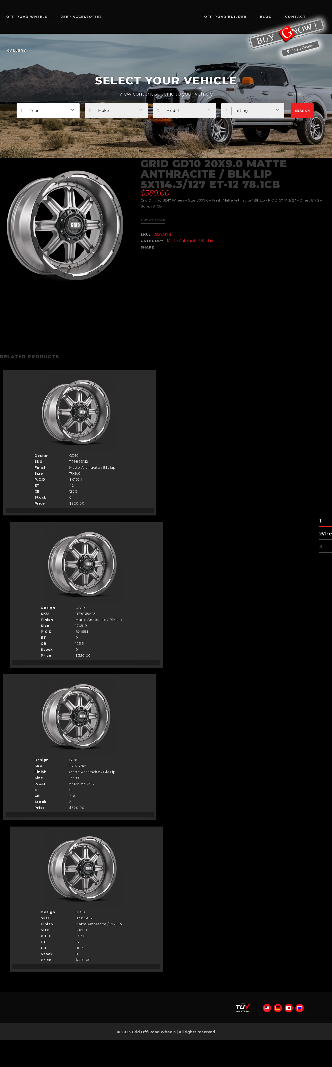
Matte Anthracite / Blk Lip (190, 240)
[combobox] (48, 110)
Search (302, 110)
